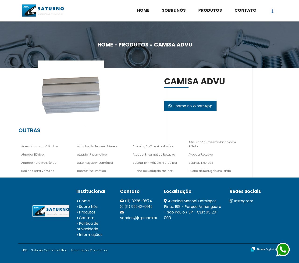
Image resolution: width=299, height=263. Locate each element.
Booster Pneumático (91, 171)
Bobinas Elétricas (201, 163)
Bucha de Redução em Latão (210, 171)
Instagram (241, 201)
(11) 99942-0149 (139, 206)
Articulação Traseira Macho (153, 146)
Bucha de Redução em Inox (153, 171)
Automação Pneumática (95, 163)
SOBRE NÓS (174, 10)
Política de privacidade (87, 226)
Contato (86, 217)
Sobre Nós (88, 206)
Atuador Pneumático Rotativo (154, 154)
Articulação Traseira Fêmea (97, 146)
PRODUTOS (210, 10)
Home (84, 201)
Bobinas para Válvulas (37, 171)
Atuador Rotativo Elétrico (38, 163)
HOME (143, 10)
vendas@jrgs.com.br (139, 217)
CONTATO (245, 10)
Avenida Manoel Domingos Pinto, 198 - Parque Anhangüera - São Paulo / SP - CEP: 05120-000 (192, 209)
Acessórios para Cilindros (39, 146)
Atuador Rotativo (201, 154)
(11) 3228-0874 (138, 201)
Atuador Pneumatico (92, 154)
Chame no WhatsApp (190, 106)
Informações (90, 234)
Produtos (87, 212)
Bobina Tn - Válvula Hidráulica (155, 163)
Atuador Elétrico (32, 154)
